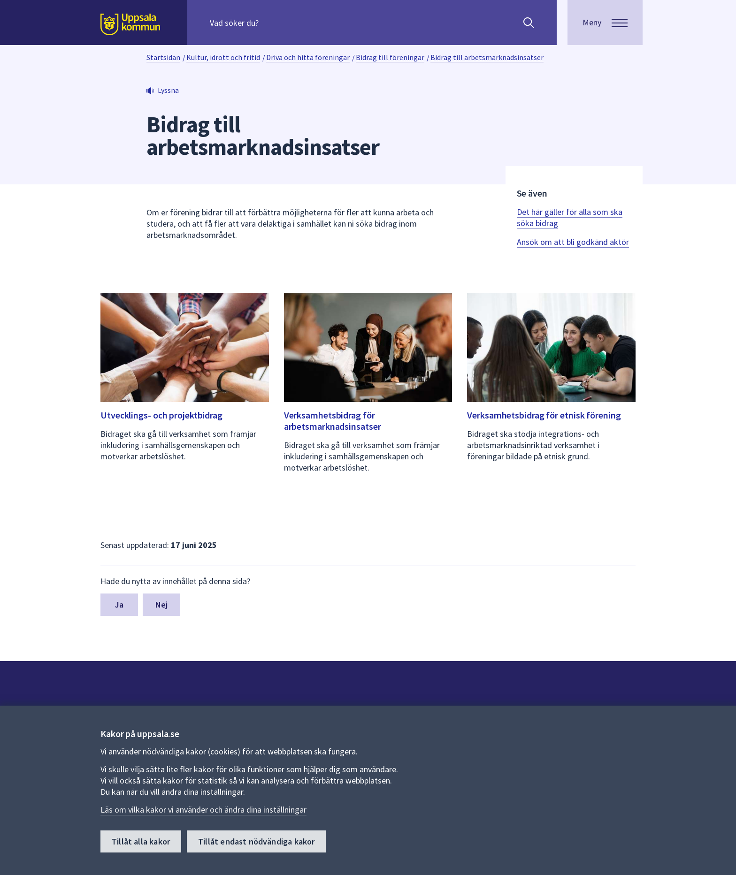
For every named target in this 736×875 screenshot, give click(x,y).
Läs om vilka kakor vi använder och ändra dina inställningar (203, 809)
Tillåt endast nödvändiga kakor (256, 841)
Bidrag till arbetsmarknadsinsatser (487, 57)
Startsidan (163, 57)
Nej (161, 604)
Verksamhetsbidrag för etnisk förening (544, 415)
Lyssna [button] (168, 90)
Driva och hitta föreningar (308, 57)
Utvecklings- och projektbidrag (161, 415)
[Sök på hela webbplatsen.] (270, 22)
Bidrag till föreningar (390, 57)
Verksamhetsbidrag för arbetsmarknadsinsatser (332, 420)
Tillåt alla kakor (141, 841)
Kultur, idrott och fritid (223, 57)
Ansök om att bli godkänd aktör (573, 241)
